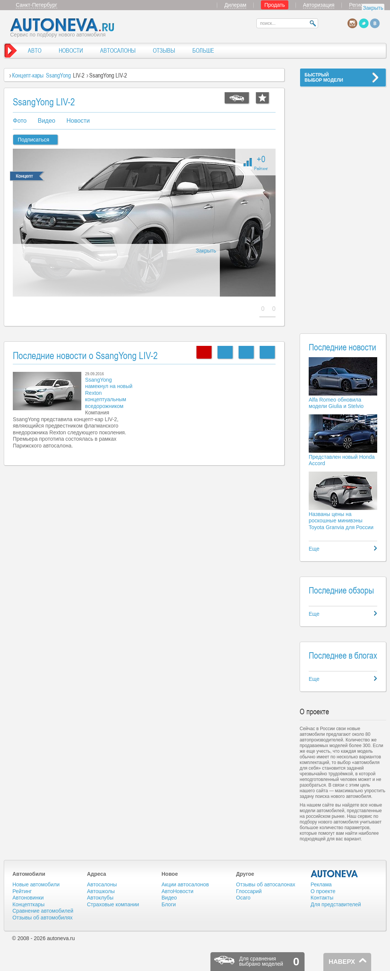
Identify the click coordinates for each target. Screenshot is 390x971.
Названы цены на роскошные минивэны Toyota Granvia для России (341, 520)
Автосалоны (102, 884)
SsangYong (58, 75)
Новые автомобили (35, 884)
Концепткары (28, 904)
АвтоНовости (177, 891)
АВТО (34, 50)
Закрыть (373, 8)
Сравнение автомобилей (42, 911)
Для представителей (336, 904)
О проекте (323, 891)
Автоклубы (100, 898)
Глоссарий (249, 891)
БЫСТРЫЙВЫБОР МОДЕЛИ (324, 77)
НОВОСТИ (71, 50)
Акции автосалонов (185, 884)
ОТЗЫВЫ (164, 50)
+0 (261, 162)
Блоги (168, 904)
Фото (20, 120)
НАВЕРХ (342, 961)
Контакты (322, 898)
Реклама (321, 884)
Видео (46, 120)
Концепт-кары (28, 75)
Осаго (243, 898)
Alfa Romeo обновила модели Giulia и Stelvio (336, 403)
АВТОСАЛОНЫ (118, 50)
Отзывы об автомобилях (42, 918)
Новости (78, 120)
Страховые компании (113, 904)
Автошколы (101, 891)
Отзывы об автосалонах (265, 884)
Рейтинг (22, 891)
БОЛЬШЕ (203, 50)
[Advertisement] (343, 205)
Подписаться (33, 140)
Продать (274, 5)
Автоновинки (28, 898)
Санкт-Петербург (36, 5)
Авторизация (319, 5)
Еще (314, 549)
